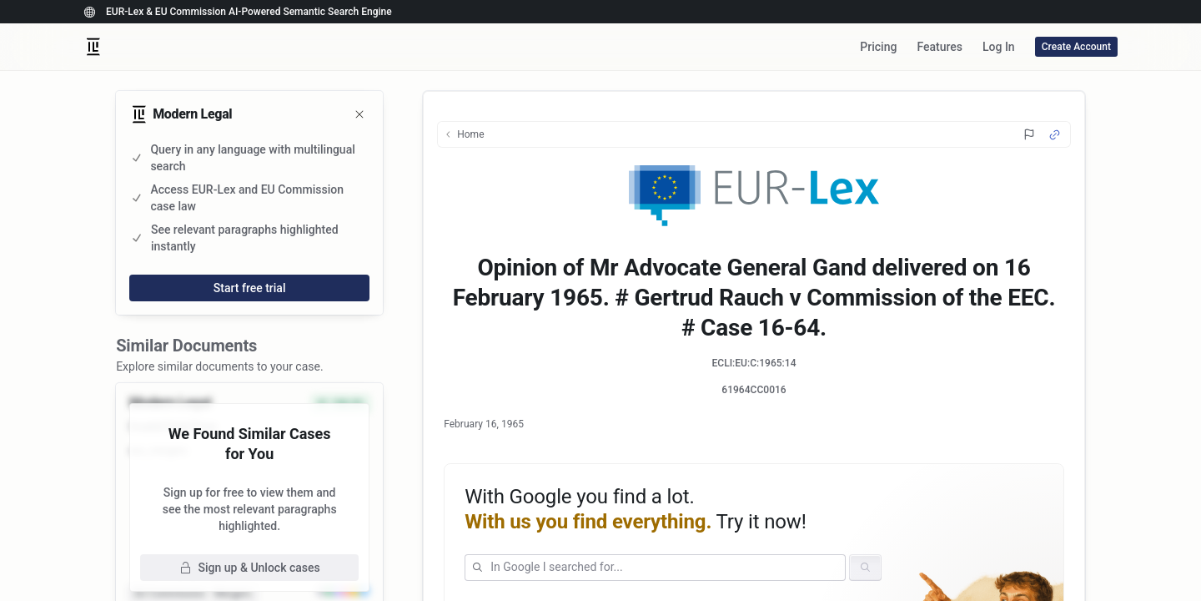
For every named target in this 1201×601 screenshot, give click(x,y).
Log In (998, 46)
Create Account (1076, 47)
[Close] (359, 114)
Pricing (878, 46)
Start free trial (250, 288)
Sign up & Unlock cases (249, 567)
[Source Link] (1054, 135)
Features (939, 46)
